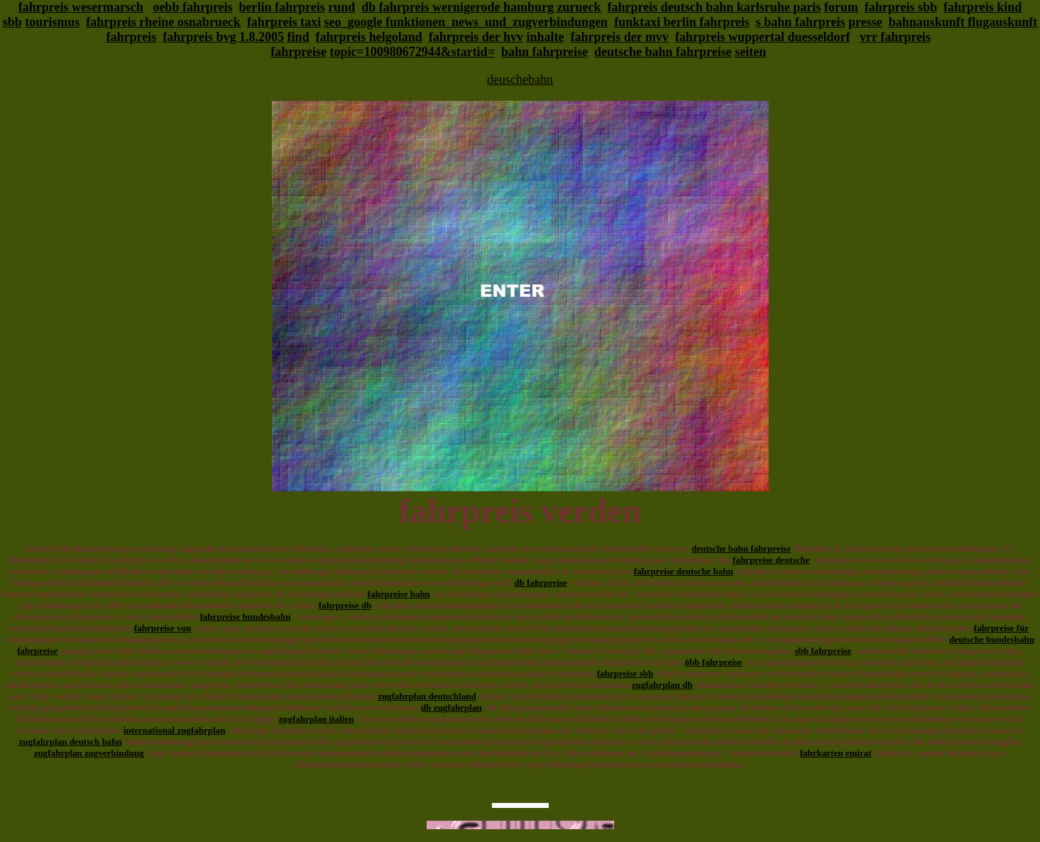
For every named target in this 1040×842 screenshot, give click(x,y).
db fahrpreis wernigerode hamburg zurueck (481, 7)
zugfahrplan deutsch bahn (69, 741)
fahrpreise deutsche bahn (683, 571)
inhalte (545, 37)
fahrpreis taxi (284, 22)
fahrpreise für (1001, 628)
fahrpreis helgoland (369, 37)
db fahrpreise (540, 582)
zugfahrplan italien (316, 718)
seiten (750, 52)
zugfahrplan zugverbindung (89, 753)
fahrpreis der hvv (476, 37)
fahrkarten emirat (836, 753)
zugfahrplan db (662, 684)
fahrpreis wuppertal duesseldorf (762, 37)
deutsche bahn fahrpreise (663, 52)
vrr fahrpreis (895, 37)
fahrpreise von (162, 628)
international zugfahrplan (174, 730)
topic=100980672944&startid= (412, 52)
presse (865, 22)
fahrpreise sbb (625, 673)
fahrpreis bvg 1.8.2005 (223, 37)
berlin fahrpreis (282, 7)
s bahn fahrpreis (800, 22)
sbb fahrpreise (823, 650)
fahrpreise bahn (399, 594)
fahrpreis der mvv (620, 37)
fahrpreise (298, 52)
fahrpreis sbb (901, 7)
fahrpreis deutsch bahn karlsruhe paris (714, 7)
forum (841, 7)
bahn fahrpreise (544, 52)
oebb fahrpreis (192, 7)
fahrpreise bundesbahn (245, 616)
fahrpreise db (345, 605)
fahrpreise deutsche (771, 559)
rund (341, 7)
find (298, 37)
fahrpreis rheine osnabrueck (163, 22)
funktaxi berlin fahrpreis (682, 22)
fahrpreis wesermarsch (80, 7)
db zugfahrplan (451, 707)
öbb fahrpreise (714, 662)
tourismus (52, 22)
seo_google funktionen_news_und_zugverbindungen (466, 22)
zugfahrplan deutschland (427, 696)
